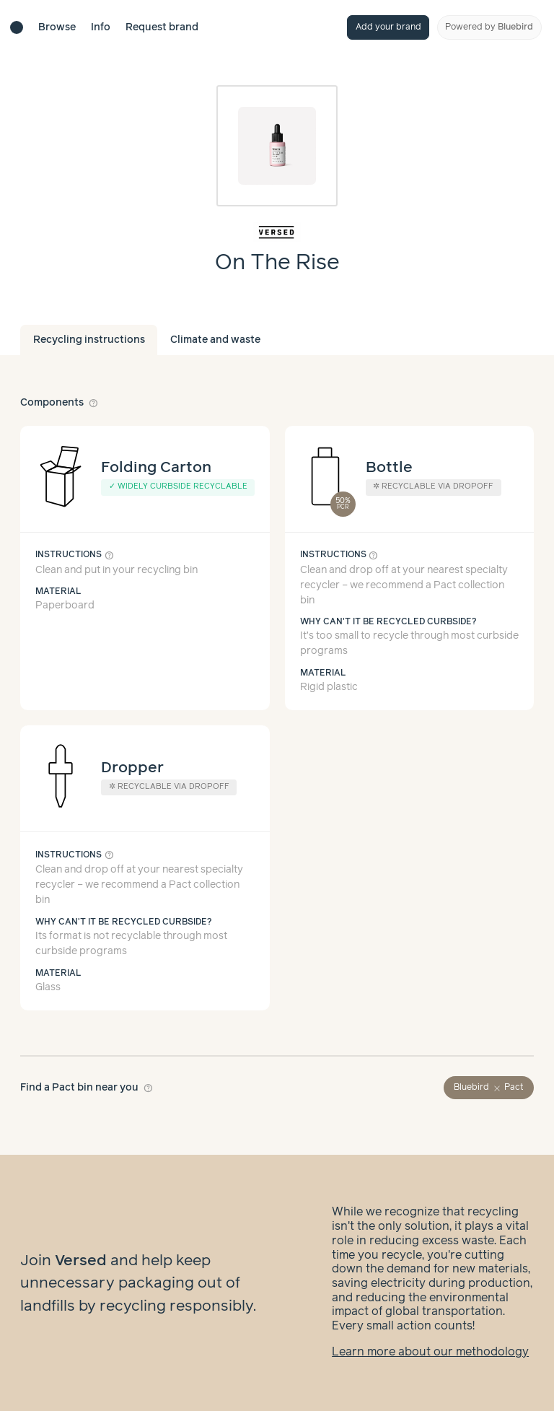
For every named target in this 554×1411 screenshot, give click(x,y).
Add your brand (388, 27)
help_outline (94, 403)
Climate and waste (215, 340)
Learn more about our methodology (430, 1352)
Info (100, 27)
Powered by (489, 27)
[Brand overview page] (277, 232)
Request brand (162, 27)
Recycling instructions (89, 340)
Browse (57, 27)
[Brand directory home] (16, 27)
